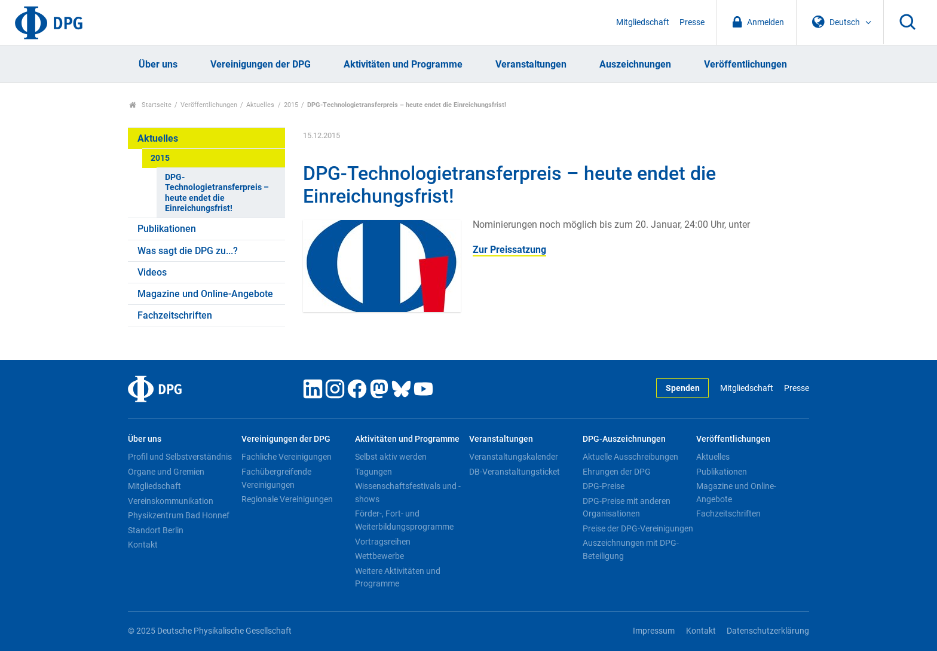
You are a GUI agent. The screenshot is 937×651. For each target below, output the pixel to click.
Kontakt (143, 544)
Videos (152, 272)
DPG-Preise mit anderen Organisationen (626, 507)
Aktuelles (260, 105)
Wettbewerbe (379, 556)
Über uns (158, 64)
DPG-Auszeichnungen (624, 439)
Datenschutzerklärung (768, 631)
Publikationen (166, 228)
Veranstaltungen (531, 64)
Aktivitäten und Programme (403, 64)
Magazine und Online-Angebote (205, 293)
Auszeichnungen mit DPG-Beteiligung (631, 549)
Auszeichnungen (635, 64)
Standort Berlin (155, 530)
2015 (291, 105)
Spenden (683, 388)
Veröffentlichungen (745, 64)
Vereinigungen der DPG (260, 64)
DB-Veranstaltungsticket (514, 471)
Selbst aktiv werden (391, 456)
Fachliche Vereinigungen (286, 456)
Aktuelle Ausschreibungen (630, 456)
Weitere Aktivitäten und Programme (397, 577)
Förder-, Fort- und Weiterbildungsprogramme (404, 520)
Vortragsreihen (383, 541)
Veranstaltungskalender (513, 456)
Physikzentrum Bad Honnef (178, 515)
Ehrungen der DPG (617, 471)
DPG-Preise (603, 486)
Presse (692, 22)
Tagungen (373, 471)
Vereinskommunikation (170, 501)
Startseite (150, 105)
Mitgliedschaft (642, 22)
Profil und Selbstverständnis (180, 456)
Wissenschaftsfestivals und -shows (408, 492)
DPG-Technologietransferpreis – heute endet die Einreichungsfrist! (217, 192)
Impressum (654, 631)
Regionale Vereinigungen (287, 499)
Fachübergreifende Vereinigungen (276, 478)
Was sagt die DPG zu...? (187, 250)
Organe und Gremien (166, 471)
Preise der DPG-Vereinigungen (638, 528)
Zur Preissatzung (509, 249)
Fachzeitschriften (174, 315)
